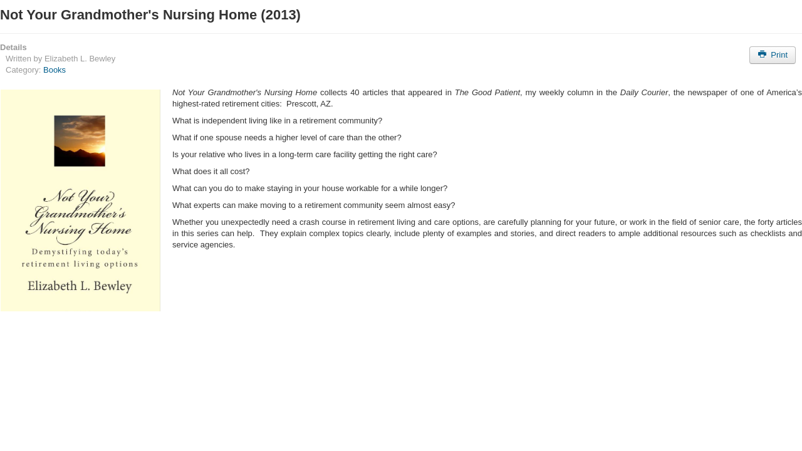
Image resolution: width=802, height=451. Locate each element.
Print (773, 55)
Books (54, 70)
